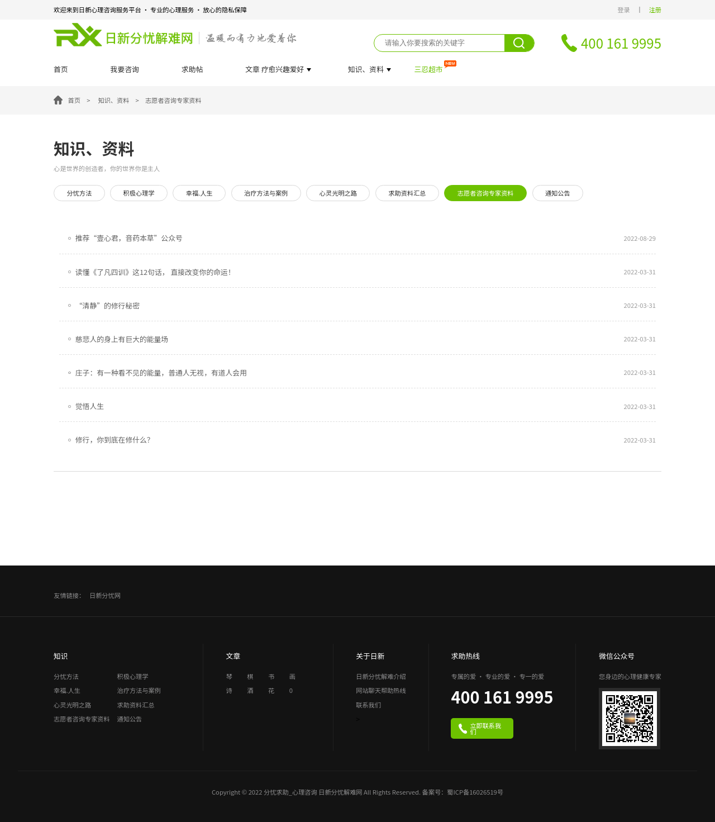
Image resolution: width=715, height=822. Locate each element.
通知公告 (557, 192)
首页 (61, 69)
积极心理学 (139, 192)
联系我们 (368, 705)
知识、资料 (113, 100)
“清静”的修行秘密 (107, 305)
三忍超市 (428, 69)
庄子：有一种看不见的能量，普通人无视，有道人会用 (161, 372)
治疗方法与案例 (266, 192)
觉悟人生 (89, 406)
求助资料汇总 (407, 192)
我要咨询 (125, 69)
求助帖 (192, 69)
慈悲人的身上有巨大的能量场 (121, 339)
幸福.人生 (199, 192)
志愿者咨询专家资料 (173, 100)
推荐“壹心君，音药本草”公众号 (129, 238)
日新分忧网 (105, 595)
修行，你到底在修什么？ (114, 439)
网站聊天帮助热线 (381, 691)
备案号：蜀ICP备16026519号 (462, 791)
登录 (623, 10)
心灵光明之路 (338, 192)
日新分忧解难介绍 (381, 677)
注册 (655, 10)
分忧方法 (79, 192)
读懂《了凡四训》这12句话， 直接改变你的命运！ (155, 272)
